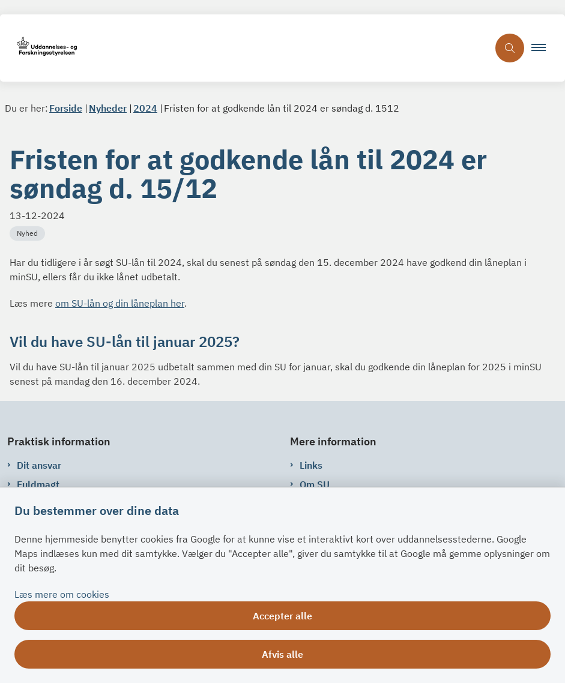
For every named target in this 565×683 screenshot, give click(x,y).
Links (311, 465)
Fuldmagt (38, 484)
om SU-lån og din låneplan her (119, 303)
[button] (543, 48)
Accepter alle (282, 616)
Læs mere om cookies (61, 594)
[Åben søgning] (509, 48)
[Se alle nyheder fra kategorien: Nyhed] (28, 232)
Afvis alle (282, 654)
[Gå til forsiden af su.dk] (244, 48)
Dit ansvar (39, 465)
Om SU (315, 484)
